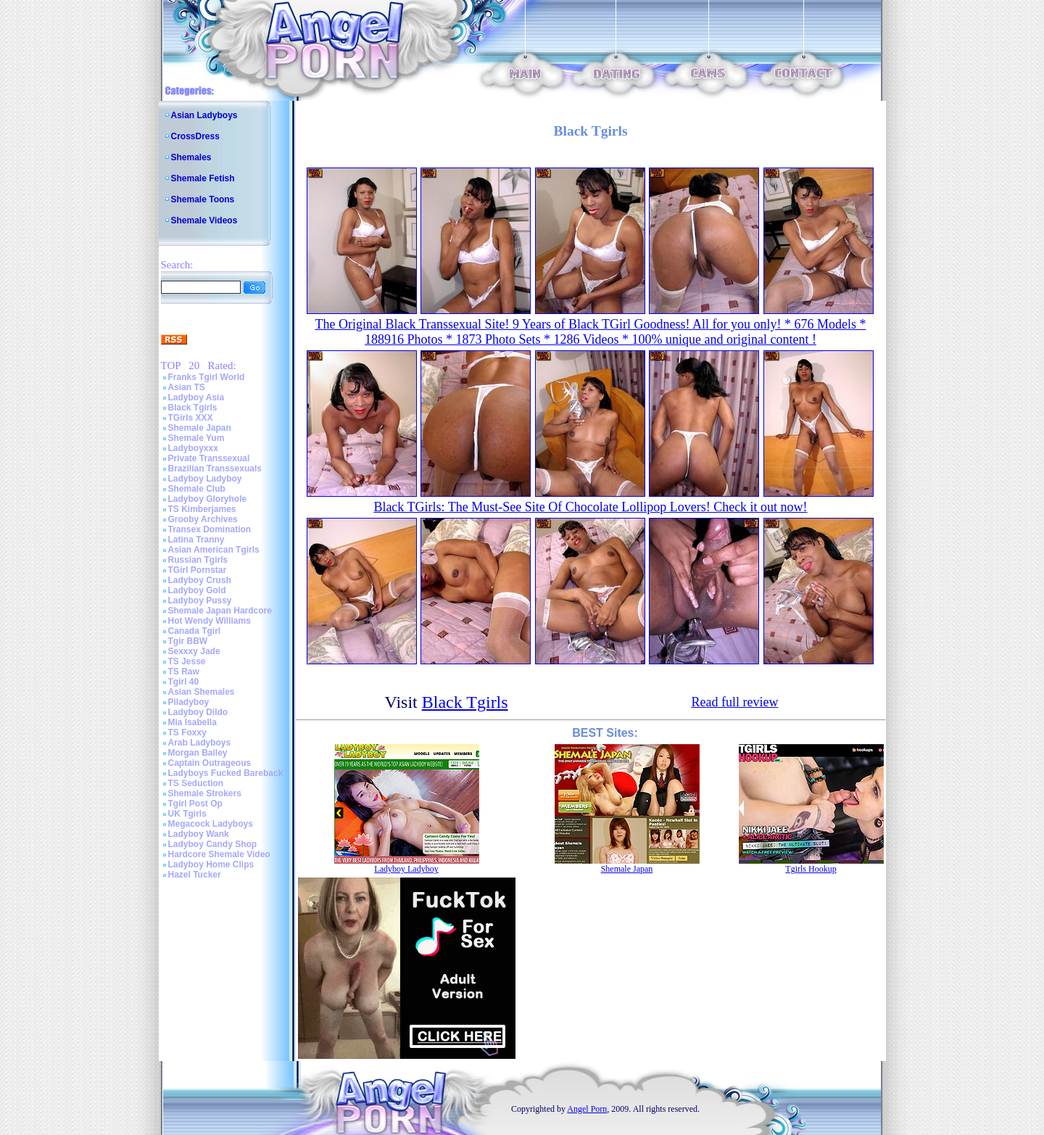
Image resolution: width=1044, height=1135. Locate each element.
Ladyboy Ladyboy (205, 479)
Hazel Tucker (194, 875)
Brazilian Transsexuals (215, 468)
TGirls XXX (190, 418)
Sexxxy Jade (194, 651)
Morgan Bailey (198, 753)
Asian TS (186, 387)
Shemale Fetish (203, 178)
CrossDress (195, 136)
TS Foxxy (187, 732)
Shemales (191, 157)
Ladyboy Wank (198, 834)
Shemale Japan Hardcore (220, 611)
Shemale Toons (203, 199)
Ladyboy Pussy (200, 600)
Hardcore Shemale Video (219, 854)
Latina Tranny (196, 540)
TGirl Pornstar (197, 570)
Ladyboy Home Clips (211, 864)
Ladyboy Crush (199, 580)
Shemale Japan (199, 428)
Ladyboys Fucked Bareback (225, 773)
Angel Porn (587, 1109)
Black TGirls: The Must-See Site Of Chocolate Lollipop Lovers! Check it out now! (590, 507)
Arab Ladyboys (199, 743)
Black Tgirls (193, 408)
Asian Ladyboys (204, 115)
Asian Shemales (201, 692)
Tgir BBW (188, 641)
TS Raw (183, 671)
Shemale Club (196, 489)
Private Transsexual (209, 458)
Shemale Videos (204, 220)
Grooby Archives (203, 519)
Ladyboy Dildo (198, 712)
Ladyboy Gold (197, 590)
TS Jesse (187, 661)
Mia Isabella (192, 722)
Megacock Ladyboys (210, 824)
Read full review (734, 702)
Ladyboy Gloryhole (207, 499)
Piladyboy (189, 702)
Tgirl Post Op (195, 803)
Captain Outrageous (210, 763)
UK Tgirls (187, 814)
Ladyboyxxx (193, 448)
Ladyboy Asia (196, 397)
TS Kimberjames (202, 509)
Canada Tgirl (194, 631)
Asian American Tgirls (214, 550)
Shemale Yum (196, 438)
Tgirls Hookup (810, 869)
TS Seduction (196, 783)
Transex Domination (210, 529)
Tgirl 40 (183, 682)
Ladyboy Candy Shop (212, 844)
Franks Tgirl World (206, 377)
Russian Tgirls (198, 560)
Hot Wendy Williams (209, 621)
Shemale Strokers (204, 793)
